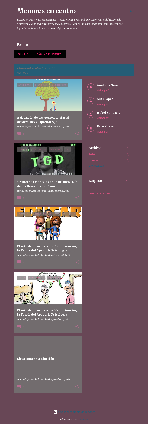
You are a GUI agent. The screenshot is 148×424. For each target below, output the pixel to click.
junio (95, 160)
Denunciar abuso (99, 193)
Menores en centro (46, 11)
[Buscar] (132, 11)
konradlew (83, 419)
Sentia (22, 54)
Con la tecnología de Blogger (74, 411)
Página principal (48, 54)
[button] (77, 133)
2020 (92, 154)
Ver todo (22, 73)
